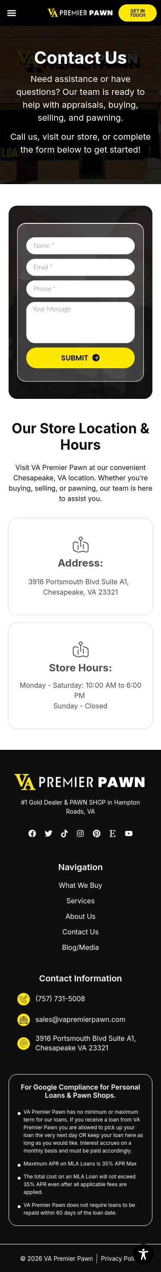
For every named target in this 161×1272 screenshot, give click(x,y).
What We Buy (81, 885)
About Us (81, 916)
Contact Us (80, 931)
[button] (11, 13)
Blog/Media (80, 947)
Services (81, 900)
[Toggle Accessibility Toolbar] (143, 1254)
